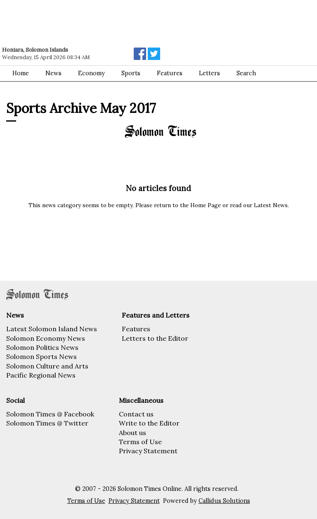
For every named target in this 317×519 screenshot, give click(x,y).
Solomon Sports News (41, 356)
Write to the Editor (149, 423)
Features (136, 329)
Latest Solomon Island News (51, 329)
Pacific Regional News (41, 375)
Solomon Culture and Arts (47, 366)
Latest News (271, 205)
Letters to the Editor (155, 338)
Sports (130, 73)
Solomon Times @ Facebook (50, 414)
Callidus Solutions (224, 501)
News (53, 73)
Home (20, 73)
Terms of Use (140, 442)
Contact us (136, 414)
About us (132, 432)
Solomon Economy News (45, 338)
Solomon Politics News (42, 347)
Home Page (205, 205)
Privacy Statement (148, 451)
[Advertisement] (117, 22)
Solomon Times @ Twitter (47, 423)
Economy (91, 73)
